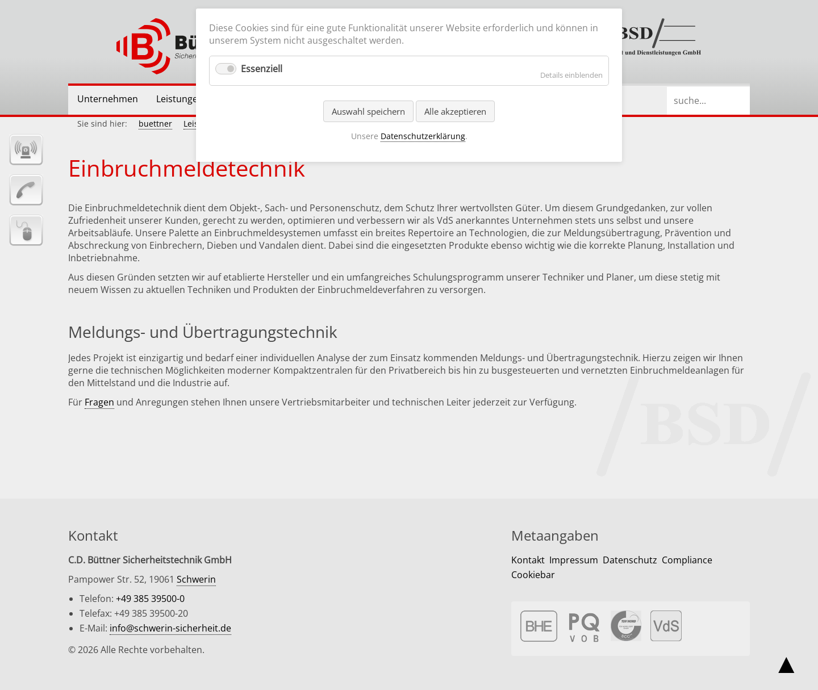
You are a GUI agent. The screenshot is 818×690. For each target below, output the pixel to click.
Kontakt (528, 560)
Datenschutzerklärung (423, 136)
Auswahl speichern (368, 111)
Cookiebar (533, 574)
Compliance (687, 560)
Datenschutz (630, 560)
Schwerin (196, 579)
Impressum (573, 560)
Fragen (99, 402)
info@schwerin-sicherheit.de (170, 628)
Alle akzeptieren (455, 111)
